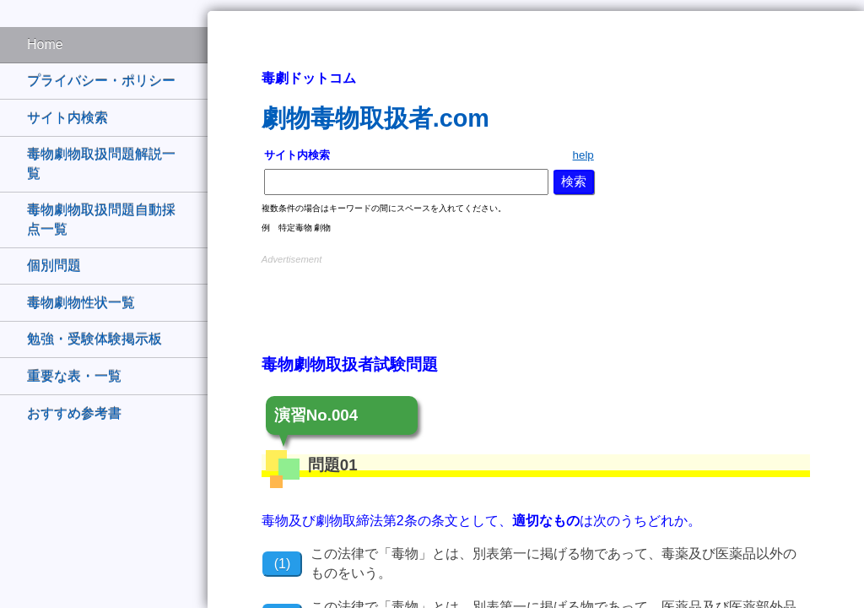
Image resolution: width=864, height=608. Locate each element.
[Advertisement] (536, 293)
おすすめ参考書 (74, 413)
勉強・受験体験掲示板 (94, 339)
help (583, 155)
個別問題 (54, 265)
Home (45, 44)
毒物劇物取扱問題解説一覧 (101, 163)
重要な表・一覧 (74, 376)
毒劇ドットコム (309, 78)
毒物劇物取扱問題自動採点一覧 (101, 219)
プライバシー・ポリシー (101, 80)
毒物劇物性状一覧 (81, 303)
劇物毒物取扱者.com (375, 118)
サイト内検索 (67, 118)
